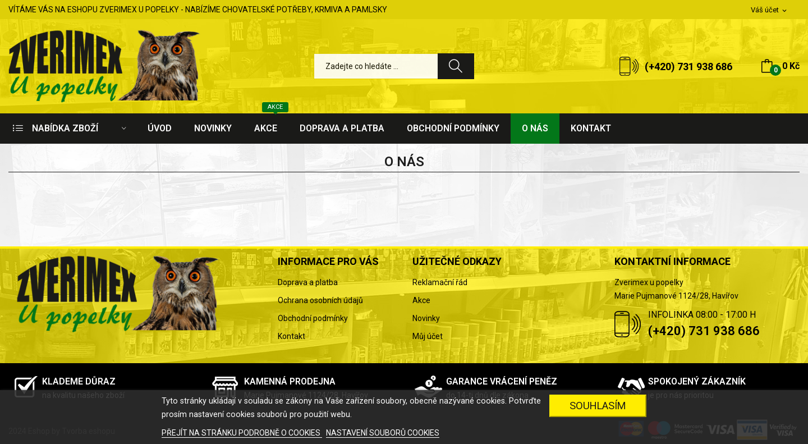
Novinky (426, 318)
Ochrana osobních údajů (320, 300)
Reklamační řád (439, 282)
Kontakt (291, 336)
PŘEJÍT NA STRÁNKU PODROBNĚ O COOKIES (242, 432)
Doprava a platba (308, 282)
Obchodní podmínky (313, 318)
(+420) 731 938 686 (688, 66)
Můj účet (427, 336)
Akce (421, 300)
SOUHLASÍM (598, 405)
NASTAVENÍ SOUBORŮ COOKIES (382, 432)
